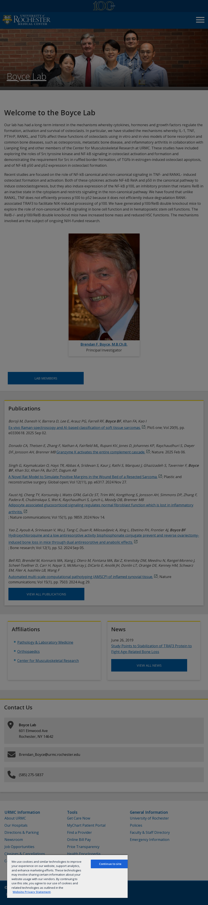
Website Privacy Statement (32, 892)
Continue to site (110, 864)
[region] (67, 876)
